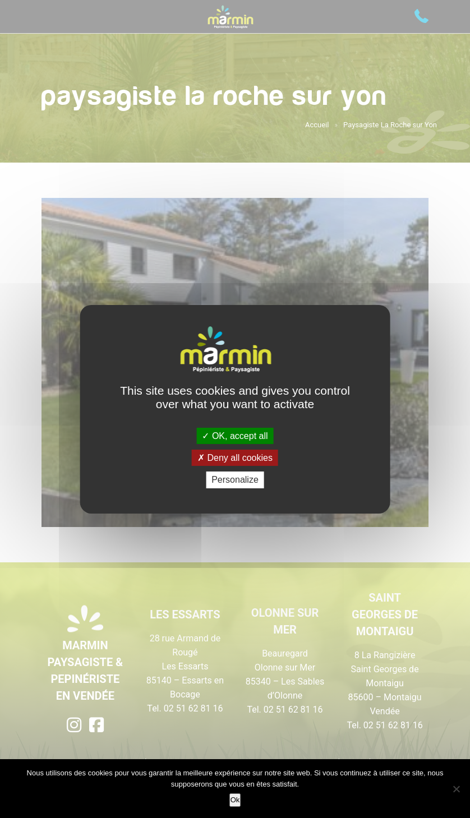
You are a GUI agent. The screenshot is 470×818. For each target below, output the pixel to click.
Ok (235, 800)
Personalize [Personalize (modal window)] (235, 479)
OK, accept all (235, 436)
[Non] (456, 788)
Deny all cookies (235, 458)
